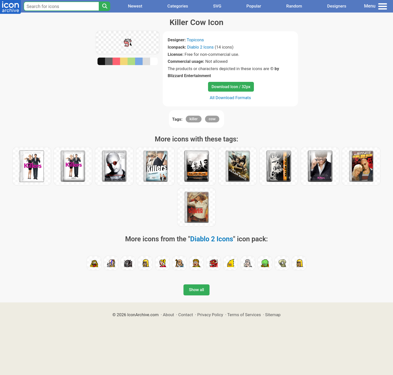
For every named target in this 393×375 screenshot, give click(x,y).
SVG (217, 6)
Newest (135, 6)
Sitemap (273, 314)
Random (294, 6)
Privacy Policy (210, 314)
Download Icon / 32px (231, 86)
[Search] (104, 6)
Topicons (195, 39)
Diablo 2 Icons (200, 47)
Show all (196, 289)
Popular (253, 6)
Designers (336, 6)
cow (212, 119)
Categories (177, 6)
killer (193, 119)
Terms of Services (244, 314)
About (168, 314)
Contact (185, 314)
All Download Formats (230, 97)
